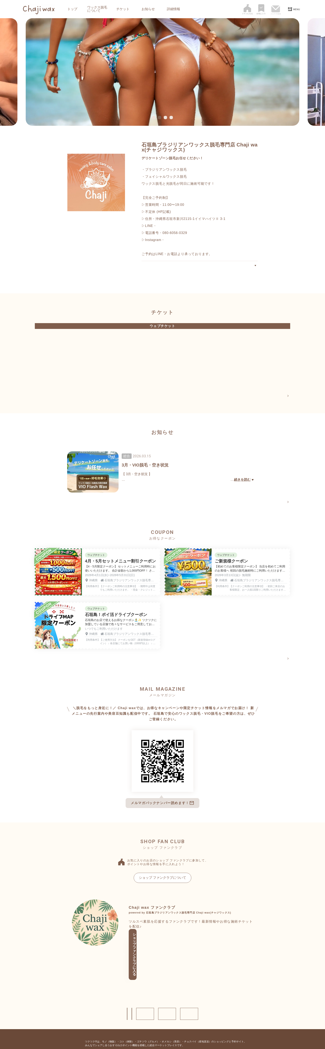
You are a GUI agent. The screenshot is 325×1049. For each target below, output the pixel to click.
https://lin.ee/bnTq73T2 (175, 226)
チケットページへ (274, 396)
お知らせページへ (274, 503)
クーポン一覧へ (276, 660)
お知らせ (148, 9)
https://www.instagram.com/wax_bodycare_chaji (204, 240)
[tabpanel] (162, 72)
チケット (123, 9)
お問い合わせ (123, 987)
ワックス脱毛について (97, 9)
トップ (72, 9)
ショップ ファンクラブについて (162, 880)
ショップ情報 (83, 987)
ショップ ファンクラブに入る (161, 947)
